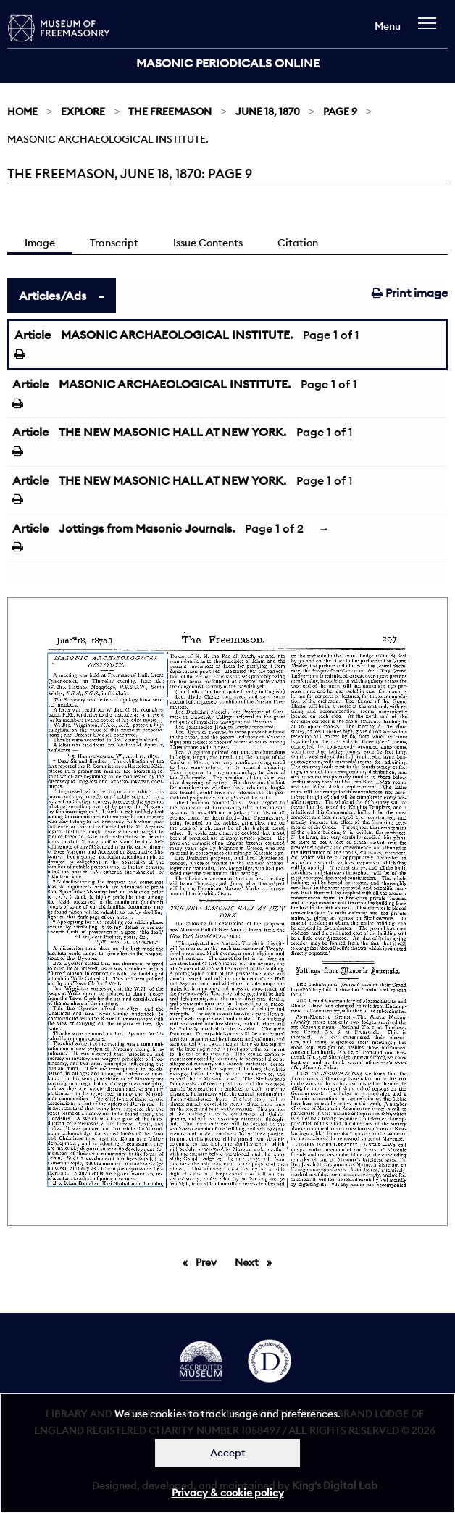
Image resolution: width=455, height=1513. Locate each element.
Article (32, 335)
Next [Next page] (257, 1261)
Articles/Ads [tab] (52, 295)
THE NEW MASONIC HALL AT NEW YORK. (172, 432)
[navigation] (430, 30)
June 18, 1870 (267, 111)
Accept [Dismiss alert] (228, 1452)
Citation (297, 242)
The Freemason (170, 111)
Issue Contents (208, 242)
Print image (410, 292)
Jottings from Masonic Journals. (147, 528)
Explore (83, 111)
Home (22, 111)
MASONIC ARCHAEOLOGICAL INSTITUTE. (177, 335)
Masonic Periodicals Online (228, 63)
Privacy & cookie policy (228, 1492)
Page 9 (340, 111)
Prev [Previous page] (208, 1261)
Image (40, 242)
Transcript (114, 242)
